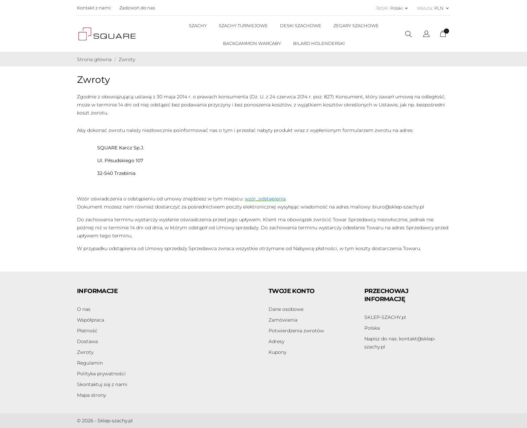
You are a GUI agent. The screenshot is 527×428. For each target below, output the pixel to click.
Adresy (276, 341)
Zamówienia (283, 320)
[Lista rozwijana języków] (426, 34)
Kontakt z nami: (94, 7)
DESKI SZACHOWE (300, 25)
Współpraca (90, 320)
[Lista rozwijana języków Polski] (399, 8)
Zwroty (85, 352)
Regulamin (90, 363)
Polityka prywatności (101, 374)
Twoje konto (291, 291)
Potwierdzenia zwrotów (296, 331)
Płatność (87, 331)
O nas (83, 309)
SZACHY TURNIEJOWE (243, 25)
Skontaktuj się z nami (102, 384)
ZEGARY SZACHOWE (356, 25)
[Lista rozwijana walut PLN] (442, 8)
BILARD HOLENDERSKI (319, 43)
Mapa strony (91, 395)
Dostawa (87, 341)
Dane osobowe (286, 309)
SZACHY (198, 25)
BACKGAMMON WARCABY (252, 43)
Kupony (277, 352)
